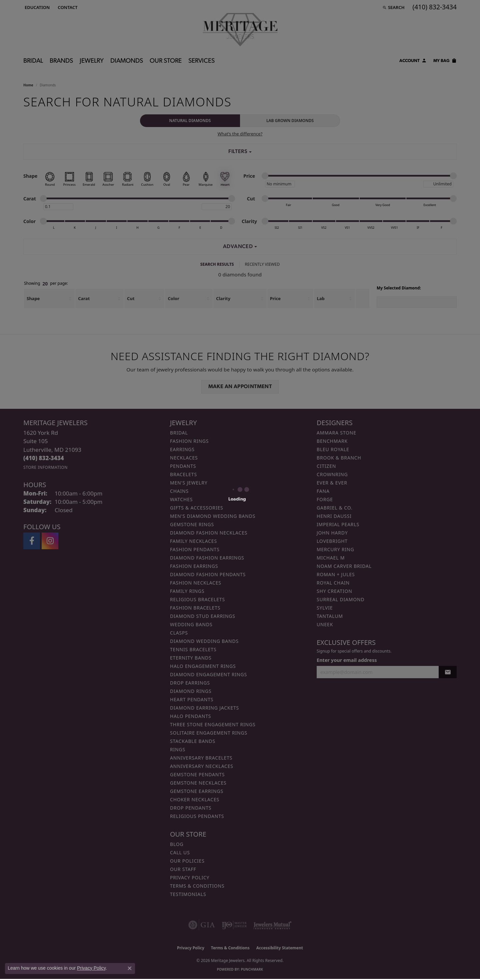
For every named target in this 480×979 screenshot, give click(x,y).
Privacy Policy (91, 968)
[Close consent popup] (130, 968)
